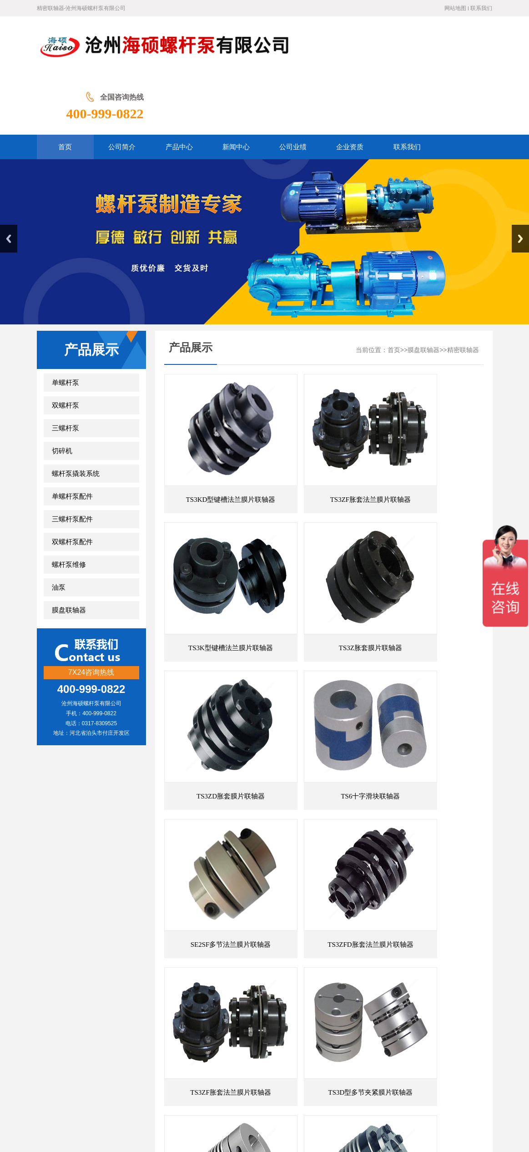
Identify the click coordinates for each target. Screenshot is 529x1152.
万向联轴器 (91, 1009)
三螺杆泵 (65, 369)
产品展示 (195, 1055)
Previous (8, 179)
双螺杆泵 (65, 346)
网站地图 (455, 8)
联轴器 (121, 1009)
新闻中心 (229, 1055)
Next (520, 179)
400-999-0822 (453, 54)
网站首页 (127, 1055)
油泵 (58, 528)
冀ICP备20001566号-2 (341, 1110)
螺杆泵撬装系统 (76, 414)
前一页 (334, 942)
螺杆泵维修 (69, 505)
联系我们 (481, 8)
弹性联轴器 (227, 1009)
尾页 (369, 942)
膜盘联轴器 (69, 551)
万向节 (258, 1009)
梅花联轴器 (190, 1009)
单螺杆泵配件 (72, 437)
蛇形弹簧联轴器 (245, 1023)
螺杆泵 (282, 1023)
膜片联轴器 (153, 1009)
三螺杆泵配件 (72, 460)
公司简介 (162, 1055)
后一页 (356, 942)
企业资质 (297, 1055)
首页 (394, 291)
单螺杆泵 (65, 323)
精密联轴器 (463, 291)
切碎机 (62, 391)
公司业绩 (263, 1055)
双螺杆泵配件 (72, 482)
